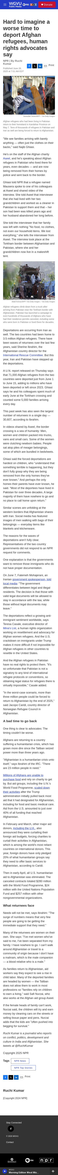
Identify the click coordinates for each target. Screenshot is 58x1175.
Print (51, 65)
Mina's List (9, 628)
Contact (10, 1142)
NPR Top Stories (23, 1068)
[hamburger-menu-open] (4, 5)
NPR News (20, 1061)
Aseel (6, 158)
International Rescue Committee (23, 355)
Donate (48, 4)
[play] (5, 1171)
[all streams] (54, 1171)
